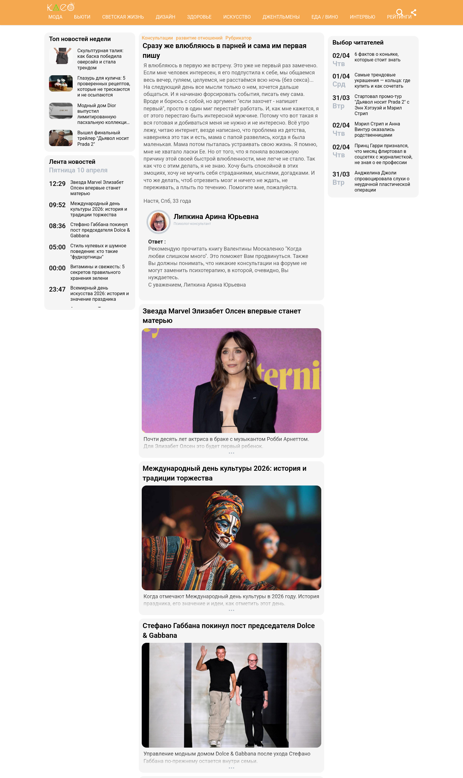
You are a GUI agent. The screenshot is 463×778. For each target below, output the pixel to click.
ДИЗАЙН (165, 17)
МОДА (55, 17)
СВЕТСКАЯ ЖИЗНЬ (123, 17)
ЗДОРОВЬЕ (199, 17)
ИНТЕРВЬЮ (362, 17)
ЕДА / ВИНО (325, 17)
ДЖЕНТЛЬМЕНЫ (281, 17)
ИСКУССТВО (237, 17)
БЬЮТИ (82, 17)
